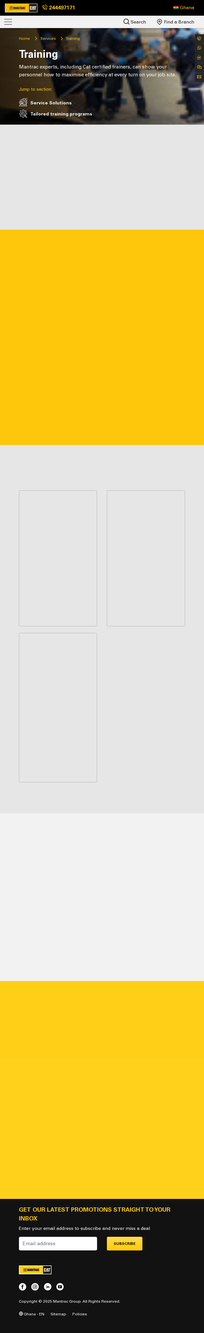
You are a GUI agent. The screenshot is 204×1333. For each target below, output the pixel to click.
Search (135, 22)
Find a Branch (175, 22)
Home (24, 38)
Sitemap (58, 1313)
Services (48, 38)
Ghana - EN (31, 1313)
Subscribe (125, 1244)
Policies (79, 1313)
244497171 (58, 8)
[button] (183, 7)
